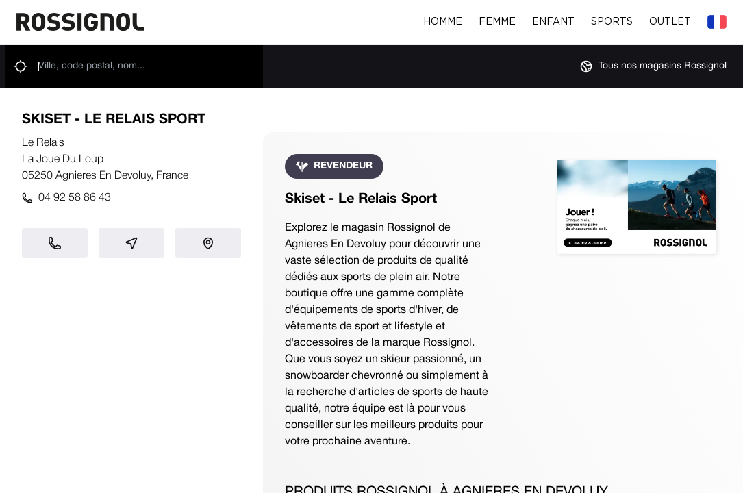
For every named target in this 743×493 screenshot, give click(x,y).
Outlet (670, 22)
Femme (497, 22)
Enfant (553, 22)
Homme (442, 22)
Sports (612, 22)
